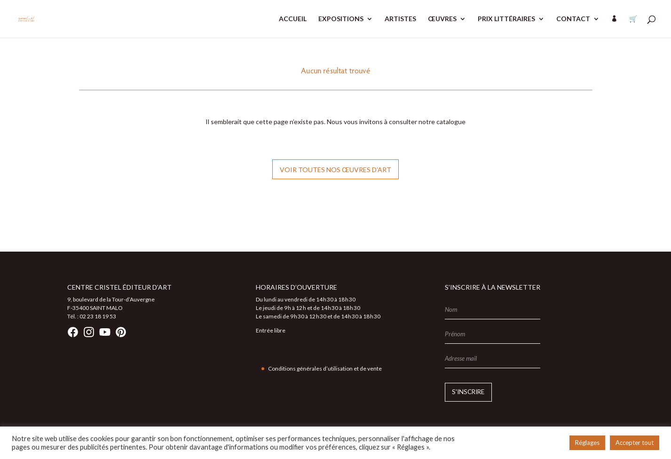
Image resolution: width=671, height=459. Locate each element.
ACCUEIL (293, 19)
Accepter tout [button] (635, 442)
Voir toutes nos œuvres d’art (335, 170)
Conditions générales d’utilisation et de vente (325, 368)
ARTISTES (400, 19)
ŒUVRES (442, 19)
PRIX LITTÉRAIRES (506, 19)
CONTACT (573, 19)
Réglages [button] (587, 442)
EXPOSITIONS (340, 19)
